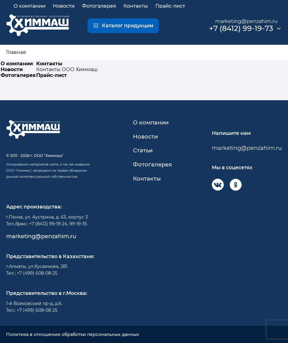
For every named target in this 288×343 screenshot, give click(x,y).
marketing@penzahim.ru (246, 21)
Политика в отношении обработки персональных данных (72, 334)
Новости (64, 6)
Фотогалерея (99, 6)
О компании (29, 6)
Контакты (135, 6)
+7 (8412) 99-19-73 (241, 28)
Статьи (143, 150)
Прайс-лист (170, 6)
